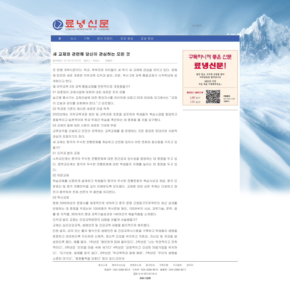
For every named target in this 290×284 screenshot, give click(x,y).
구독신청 (163, 264)
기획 (87, 38)
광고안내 (150, 264)
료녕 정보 (147, 38)
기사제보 (177, 264)
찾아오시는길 (118, 264)
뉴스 (73, 38)
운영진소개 (135, 264)
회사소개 (102, 264)
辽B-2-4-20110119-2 (145, 273)
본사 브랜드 (105, 38)
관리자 (189, 264)
